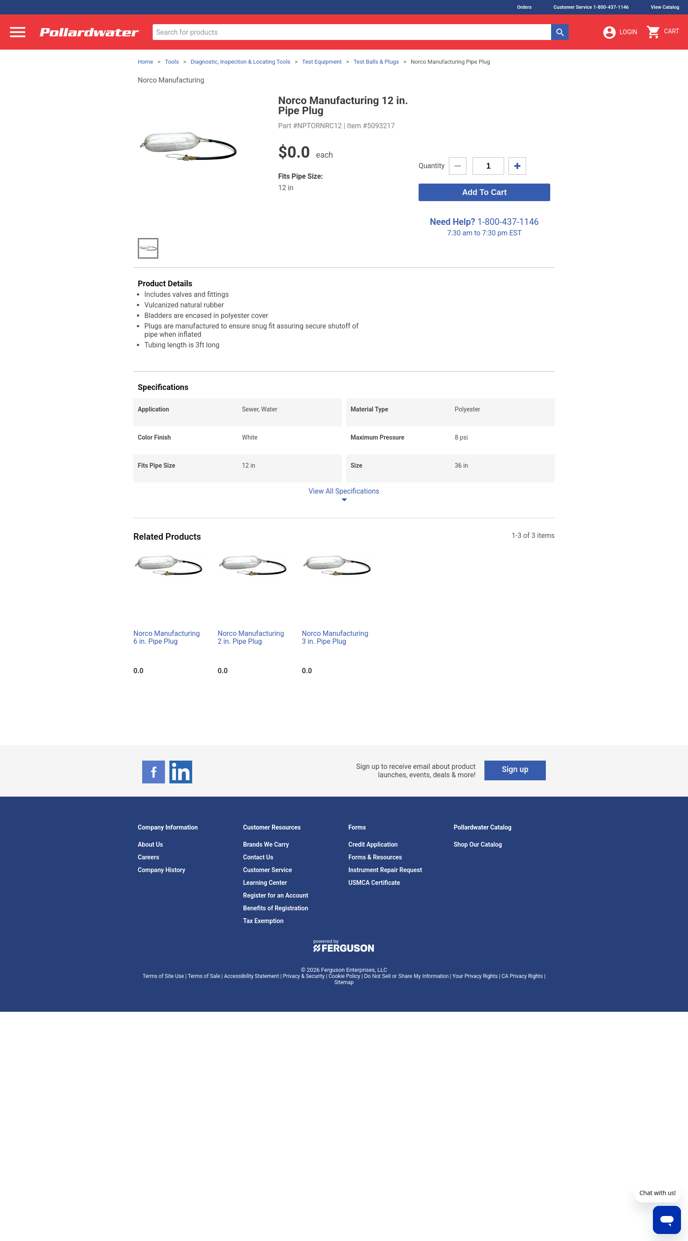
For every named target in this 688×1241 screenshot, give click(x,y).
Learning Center (265, 882)
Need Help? (452, 221)
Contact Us (258, 857)
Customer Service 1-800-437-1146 (591, 7)
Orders (524, 7)
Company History (161, 869)
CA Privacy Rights (522, 976)
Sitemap (344, 982)
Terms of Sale (204, 976)
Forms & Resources (375, 857)
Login (619, 32)
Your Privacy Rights (475, 976)
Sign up (515, 769)
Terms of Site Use (163, 976)
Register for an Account (275, 895)
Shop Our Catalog (478, 844)
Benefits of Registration (275, 908)
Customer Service (267, 869)
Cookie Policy (344, 976)
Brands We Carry (266, 844)
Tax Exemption (263, 920)
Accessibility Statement (251, 976)
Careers (148, 857)
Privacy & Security (304, 976)
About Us (150, 844)
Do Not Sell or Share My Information (406, 976)
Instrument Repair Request (385, 869)
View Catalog (665, 7)
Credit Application (373, 844)
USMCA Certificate (374, 882)
